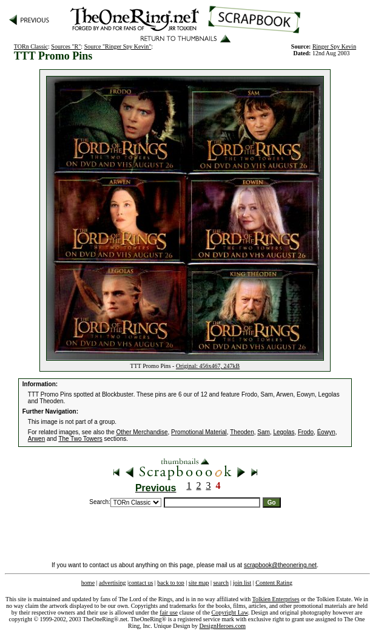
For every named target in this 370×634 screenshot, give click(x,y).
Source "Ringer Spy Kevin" (118, 46)
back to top (170, 582)
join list (242, 582)
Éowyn (326, 432)
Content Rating (273, 582)
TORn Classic (31, 46)
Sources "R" (66, 46)
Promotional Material (199, 432)
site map (199, 582)
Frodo (306, 432)
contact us (141, 582)
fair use (169, 612)
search (221, 582)
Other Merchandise (142, 432)
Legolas (283, 432)
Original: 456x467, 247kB (208, 366)
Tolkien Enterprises (276, 599)
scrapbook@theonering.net (280, 565)
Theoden (242, 432)
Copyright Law (230, 612)
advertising (112, 582)
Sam (263, 432)
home (88, 582)
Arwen (36, 438)
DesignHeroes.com (223, 625)
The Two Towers (80, 438)
